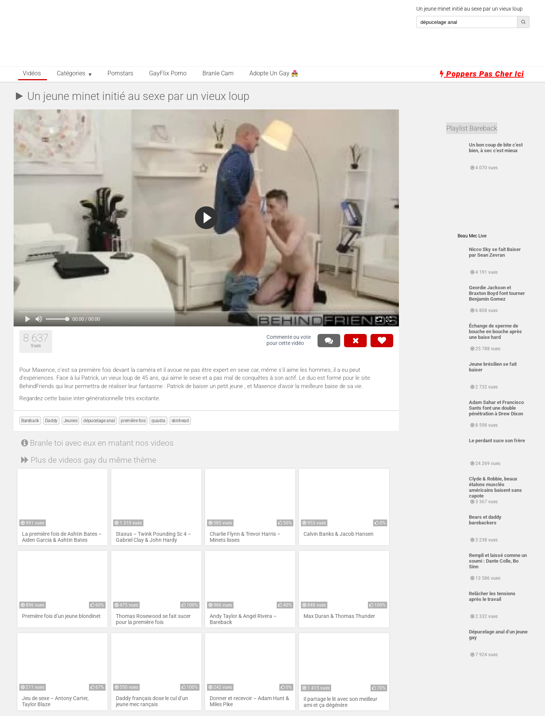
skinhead (180, 420)
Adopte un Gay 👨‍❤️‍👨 (273, 73)
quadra (158, 420)
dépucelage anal (99, 420)
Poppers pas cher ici (482, 73)
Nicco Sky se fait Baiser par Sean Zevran (495, 252)
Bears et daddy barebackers (485, 520)
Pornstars (120, 73)
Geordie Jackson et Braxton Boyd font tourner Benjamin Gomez (497, 293)
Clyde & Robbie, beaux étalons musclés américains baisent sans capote (495, 487)
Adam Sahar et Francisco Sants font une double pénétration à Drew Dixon (496, 407)
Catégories (71, 73)
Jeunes (71, 420)
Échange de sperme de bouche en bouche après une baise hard (495, 331)
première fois (133, 420)
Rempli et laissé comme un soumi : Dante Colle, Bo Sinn (498, 560)
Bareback (30, 420)
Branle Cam (218, 73)
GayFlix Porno (168, 73)
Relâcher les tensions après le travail (492, 596)
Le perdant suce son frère (497, 440)
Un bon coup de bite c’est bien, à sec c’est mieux (496, 147)
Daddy (51, 420)
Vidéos (32, 73)
